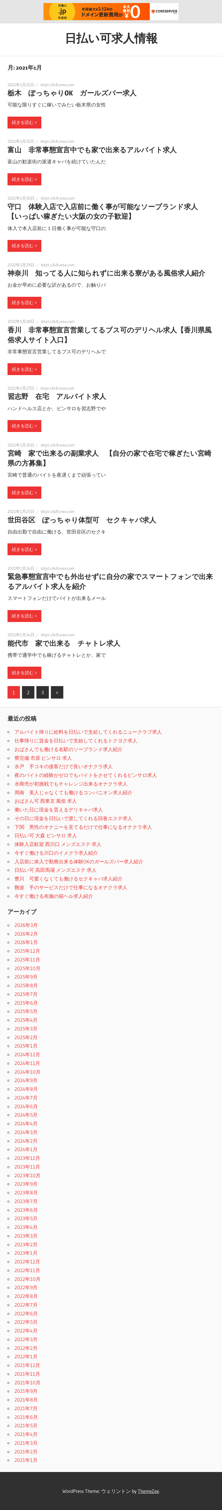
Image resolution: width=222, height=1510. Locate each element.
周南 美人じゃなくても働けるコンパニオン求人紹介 (73, 792)
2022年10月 (27, 1279)
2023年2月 (26, 1244)
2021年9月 (26, 1391)
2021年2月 (26, 1451)
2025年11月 (27, 959)
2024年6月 (26, 1106)
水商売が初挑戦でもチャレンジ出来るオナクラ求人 (70, 784)
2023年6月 (26, 1210)
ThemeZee (148, 1491)
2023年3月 (26, 1236)
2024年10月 (27, 1072)
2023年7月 (26, 1201)
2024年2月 (26, 1141)
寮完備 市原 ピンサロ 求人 (43, 758)
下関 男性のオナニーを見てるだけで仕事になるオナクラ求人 (83, 827)
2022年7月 (26, 1305)
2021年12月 (27, 1365)
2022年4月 (26, 1331)
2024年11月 (27, 1063)
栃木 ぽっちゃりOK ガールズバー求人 (72, 93)
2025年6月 (26, 1003)
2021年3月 (26, 1443)
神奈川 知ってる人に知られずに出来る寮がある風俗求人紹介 (106, 273)
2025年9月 (26, 977)
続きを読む (23, 122)
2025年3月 (26, 1029)
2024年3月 (26, 1132)
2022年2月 (26, 1348)
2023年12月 (27, 1158)
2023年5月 (26, 1218)
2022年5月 (26, 1322)
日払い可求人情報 (111, 38)
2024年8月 (26, 1089)
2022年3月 (26, 1339)
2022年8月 (26, 1296)
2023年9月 (26, 1184)
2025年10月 (27, 968)
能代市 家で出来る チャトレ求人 (64, 643)
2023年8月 (26, 1192)
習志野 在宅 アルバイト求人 (57, 396)
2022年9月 (26, 1287)
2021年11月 (27, 1374)
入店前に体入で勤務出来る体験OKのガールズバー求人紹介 (78, 861)
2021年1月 (26, 1460)
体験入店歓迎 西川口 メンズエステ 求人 (57, 844)
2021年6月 (26, 1417)
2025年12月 (27, 951)
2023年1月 (26, 1253)
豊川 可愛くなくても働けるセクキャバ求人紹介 (68, 879)
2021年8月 (26, 1400)
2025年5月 (26, 1011)
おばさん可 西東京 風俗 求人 (45, 801)
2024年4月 (26, 1123)
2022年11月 (27, 1270)
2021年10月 (27, 1382)
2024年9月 (26, 1080)
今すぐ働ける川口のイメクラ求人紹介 (56, 853)
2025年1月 (26, 1046)
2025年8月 (26, 985)
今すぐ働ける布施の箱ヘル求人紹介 (53, 896)
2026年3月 (26, 925)
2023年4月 (26, 1227)
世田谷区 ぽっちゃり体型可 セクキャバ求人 (82, 520)
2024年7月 (26, 1098)
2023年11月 (27, 1167)
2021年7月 (26, 1408)
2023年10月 (27, 1175)
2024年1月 (26, 1149)
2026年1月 (26, 942)
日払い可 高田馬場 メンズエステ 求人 (55, 870)
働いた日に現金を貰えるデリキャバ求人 (58, 809)
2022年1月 (26, 1356)
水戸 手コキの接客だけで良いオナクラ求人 (63, 766)
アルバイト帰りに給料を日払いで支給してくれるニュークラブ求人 (88, 732)
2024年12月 (27, 1054)
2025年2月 (26, 1037)
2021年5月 (26, 1425)
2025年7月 (26, 994)
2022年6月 (26, 1313)
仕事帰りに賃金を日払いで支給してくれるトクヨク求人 (75, 740)
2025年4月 (26, 1020)
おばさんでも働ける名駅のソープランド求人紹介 (68, 749)
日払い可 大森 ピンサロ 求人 (45, 835)
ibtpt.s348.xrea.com (57, 84)
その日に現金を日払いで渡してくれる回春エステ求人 (73, 818)
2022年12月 (27, 1261)
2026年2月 (26, 934)
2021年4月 (26, 1434)
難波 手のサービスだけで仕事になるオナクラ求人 (70, 887)
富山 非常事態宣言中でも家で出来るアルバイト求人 (92, 150)
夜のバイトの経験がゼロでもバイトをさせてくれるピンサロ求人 (85, 775)
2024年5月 (26, 1115)
